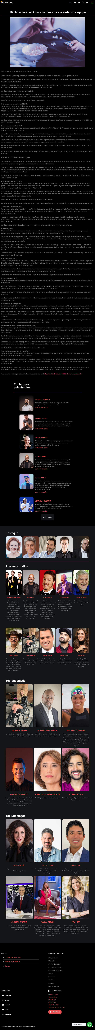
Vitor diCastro (76, 794)
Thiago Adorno (52, 997)
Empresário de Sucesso (55, 970)
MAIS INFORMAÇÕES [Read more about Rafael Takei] (41, 469)
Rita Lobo (76, 922)
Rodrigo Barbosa (42, 399)
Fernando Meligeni (43, 501)
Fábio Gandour (41, 438)
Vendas (50, 973)
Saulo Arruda (52, 1002)
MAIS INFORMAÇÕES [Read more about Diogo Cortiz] (41, 492)
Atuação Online (53, 958)
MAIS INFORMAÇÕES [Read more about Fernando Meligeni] (41, 511)
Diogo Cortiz (40, 478)
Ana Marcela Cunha (76, 730)
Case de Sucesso (53, 986)
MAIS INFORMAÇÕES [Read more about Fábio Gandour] (41, 448)
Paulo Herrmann (64, 598)
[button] (70, 2)
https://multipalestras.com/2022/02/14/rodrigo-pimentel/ (63, 374)
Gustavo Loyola (53, 995)
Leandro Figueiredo (19, 794)
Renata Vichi (81, 656)
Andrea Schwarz (30, 656)
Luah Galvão (19, 865)
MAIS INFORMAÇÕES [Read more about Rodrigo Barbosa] (41, 407)
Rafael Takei (40, 457)
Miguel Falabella (81, 598)
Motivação (51, 961)
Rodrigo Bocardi (47, 656)
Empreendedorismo (54, 964)
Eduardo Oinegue (19, 922)
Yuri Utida (75, 865)
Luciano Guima (41, 418)
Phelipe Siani (48, 865)
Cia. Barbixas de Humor (13, 598)
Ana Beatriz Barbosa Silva (47, 794)
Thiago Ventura (64, 656)
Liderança (51, 977)
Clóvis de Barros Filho (47, 730)
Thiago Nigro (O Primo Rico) (56, 1007)
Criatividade (51, 980)
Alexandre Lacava (53, 1005)
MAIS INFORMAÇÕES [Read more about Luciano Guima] (41, 429)
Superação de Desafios (55, 967)
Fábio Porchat (47, 598)
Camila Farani (47, 922)
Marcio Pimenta (13, 656)
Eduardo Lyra (52, 1000)
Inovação (51, 983)
